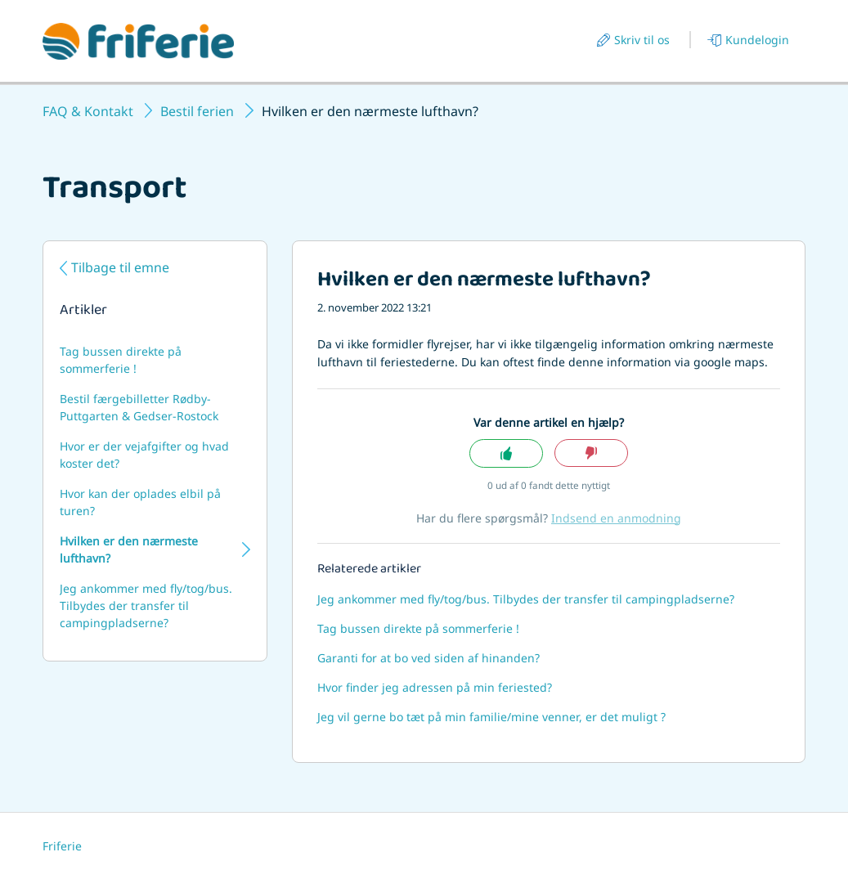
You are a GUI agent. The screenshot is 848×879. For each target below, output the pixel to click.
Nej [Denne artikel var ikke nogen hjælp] (591, 453)
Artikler (83, 311)
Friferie (62, 846)
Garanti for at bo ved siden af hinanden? (428, 658)
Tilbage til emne (120, 267)
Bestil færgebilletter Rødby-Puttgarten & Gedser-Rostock (139, 407)
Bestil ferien (197, 111)
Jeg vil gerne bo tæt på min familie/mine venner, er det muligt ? (491, 716)
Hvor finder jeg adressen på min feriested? (434, 687)
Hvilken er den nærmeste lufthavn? (129, 549)
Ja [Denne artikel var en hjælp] (506, 453)
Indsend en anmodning (616, 518)
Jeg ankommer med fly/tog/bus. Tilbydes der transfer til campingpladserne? (146, 605)
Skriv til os (642, 39)
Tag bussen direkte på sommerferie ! (121, 359)
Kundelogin (757, 39)
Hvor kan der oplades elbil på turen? (140, 502)
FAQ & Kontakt (88, 111)
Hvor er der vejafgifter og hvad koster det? (144, 454)
